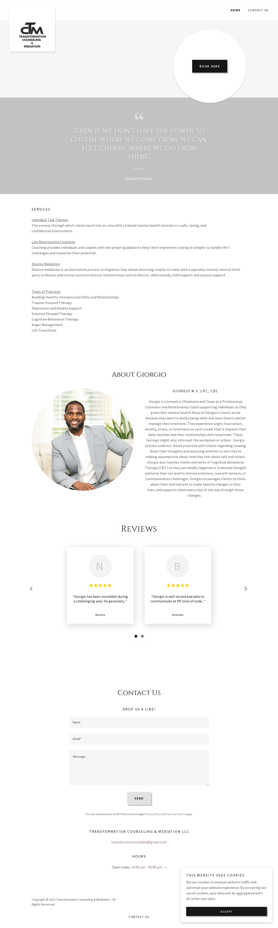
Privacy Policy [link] (153, 814)
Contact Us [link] (258, 10)
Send (139, 798)
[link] (41, 7)
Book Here (209, 66)
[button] (164, 867)
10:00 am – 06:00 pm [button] (146, 867)
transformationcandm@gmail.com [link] (139, 842)
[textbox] (139, 722)
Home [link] (235, 10)
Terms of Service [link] (175, 814)
